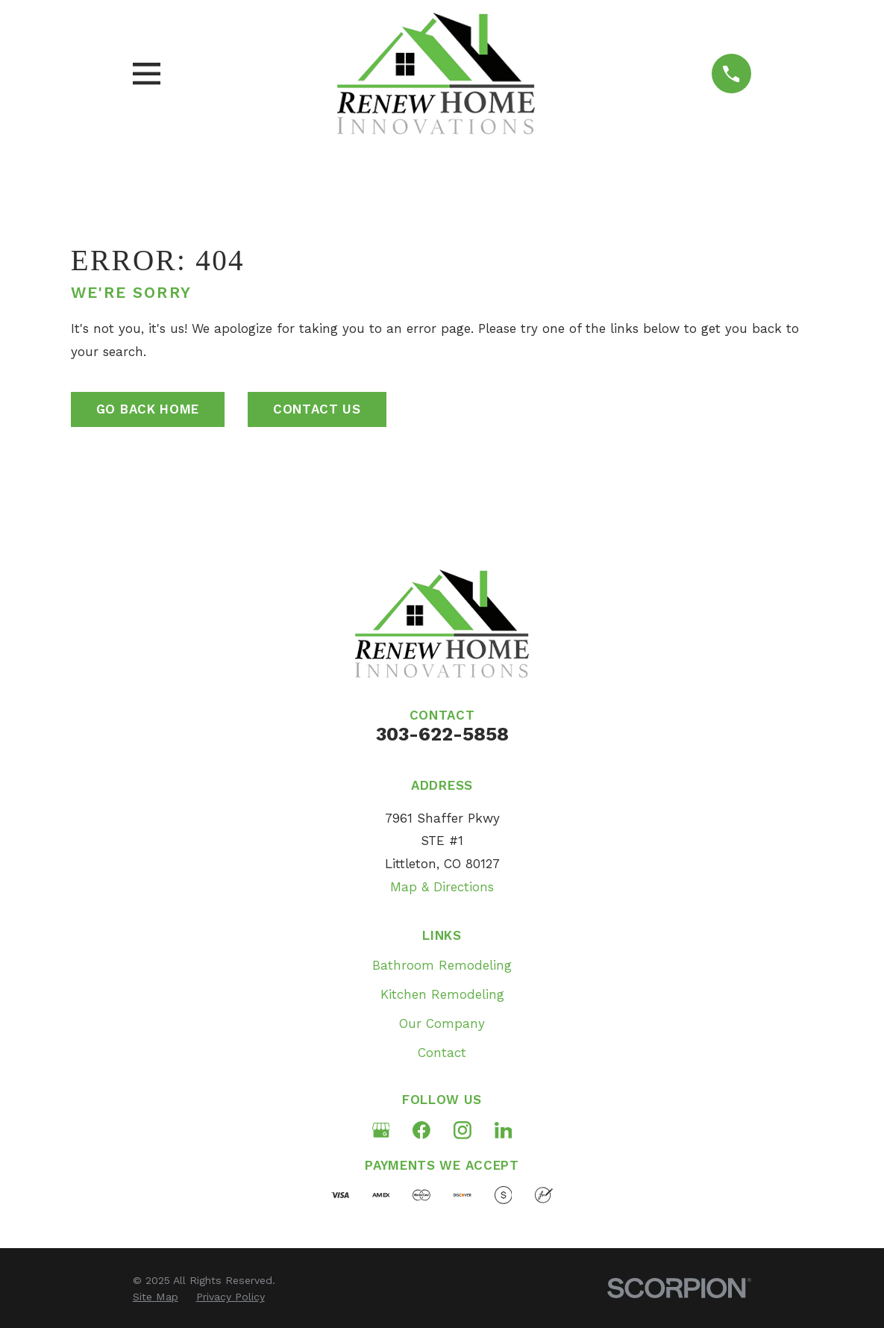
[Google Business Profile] (381, 1130)
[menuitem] (155, 1297)
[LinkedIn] (503, 1130)
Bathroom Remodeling (442, 965)
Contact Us (317, 409)
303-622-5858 (442, 734)
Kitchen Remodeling (442, 994)
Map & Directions (442, 886)
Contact (442, 1052)
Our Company (442, 1023)
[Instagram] (462, 1130)
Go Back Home (147, 409)
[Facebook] (421, 1130)
